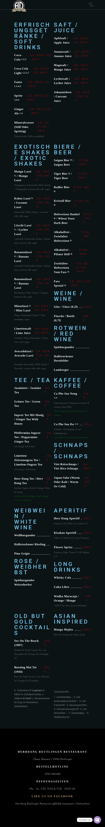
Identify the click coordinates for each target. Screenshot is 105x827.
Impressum (68, 804)
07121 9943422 (52, 774)
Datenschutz (83, 804)
